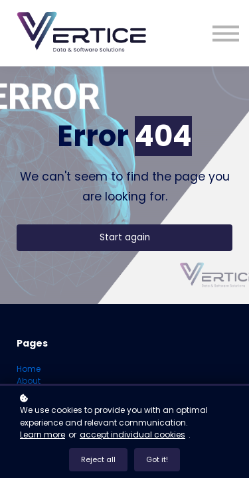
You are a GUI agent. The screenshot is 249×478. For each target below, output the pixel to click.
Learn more (42, 434)
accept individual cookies (132, 434)
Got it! (157, 459)
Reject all (98, 459)
